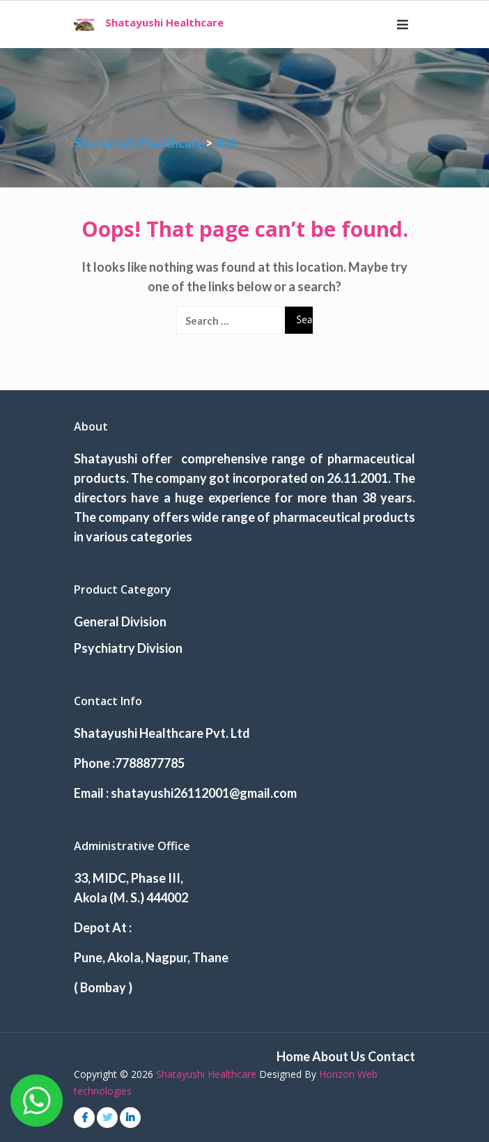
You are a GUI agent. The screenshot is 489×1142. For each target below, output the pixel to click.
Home (293, 1056)
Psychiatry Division (128, 648)
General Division (120, 621)
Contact (391, 1056)
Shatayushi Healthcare (164, 22)
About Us (339, 1056)
